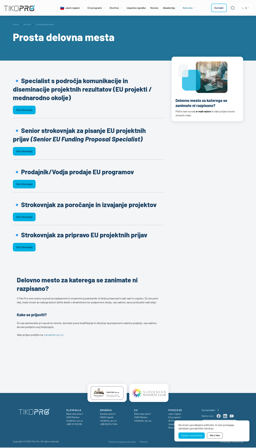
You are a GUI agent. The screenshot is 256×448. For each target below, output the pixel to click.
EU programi (174, 417)
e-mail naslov (203, 111)
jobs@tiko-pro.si (53, 334)
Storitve (172, 421)
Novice (171, 428)
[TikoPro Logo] (26, 8)
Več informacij (24, 109)
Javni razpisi (174, 414)
